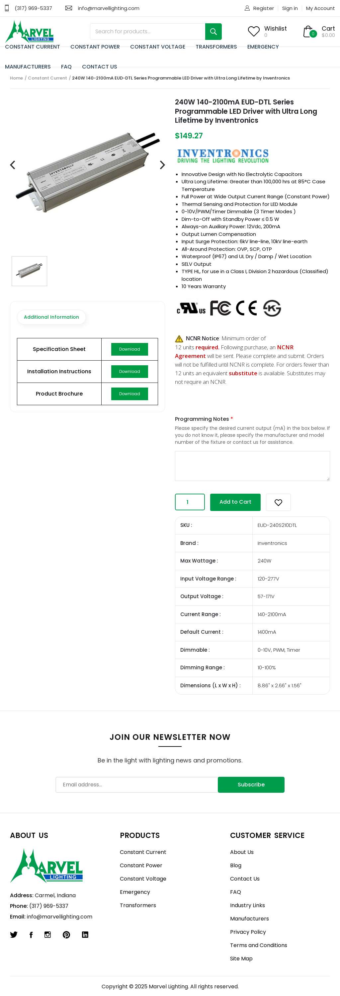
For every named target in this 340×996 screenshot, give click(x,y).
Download (129, 349)
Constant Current (47, 78)
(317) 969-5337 (33, 8)
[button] (278, 502)
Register (263, 8)
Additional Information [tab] (51, 317)
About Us (242, 852)
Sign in (290, 8)
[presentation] (12, 165)
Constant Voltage (143, 879)
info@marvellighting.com (108, 8)
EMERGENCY (263, 47)
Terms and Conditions (258, 945)
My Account (320, 8)
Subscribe (251, 784)
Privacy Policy (248, 932)
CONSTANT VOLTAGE (157, 47)
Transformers (138, 905)
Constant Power (141, 865)
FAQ (66, 67)
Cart (328, 28)
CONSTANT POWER (95, 47)
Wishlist (275, 28)
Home (16, 78)
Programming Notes (204, 419)
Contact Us (245, 879)
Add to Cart (235, 502)
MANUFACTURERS (28, 67)
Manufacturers (249, 918)
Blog (235, 865)
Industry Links (247, 905)
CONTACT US (99, 67)
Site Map (241, 958)
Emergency (135, 892)
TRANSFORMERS (216, 47)
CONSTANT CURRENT (32, 47)
